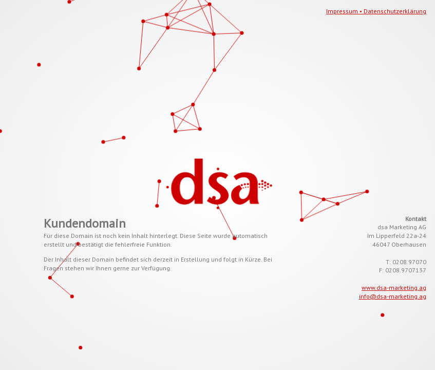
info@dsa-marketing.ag (392, 296)
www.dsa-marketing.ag (394, 287)
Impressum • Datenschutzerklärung (376, 11)
